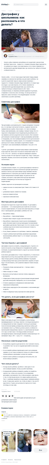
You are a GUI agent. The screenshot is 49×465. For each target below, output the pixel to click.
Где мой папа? (23, 431)
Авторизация (5, 402)
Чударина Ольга (12, 56)
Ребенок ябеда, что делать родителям (8, 433)
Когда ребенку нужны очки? (39, 432)
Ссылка (3, 420)
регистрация (13, 402)
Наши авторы (17, 459)
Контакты (10, 459)
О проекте (4, 459)
